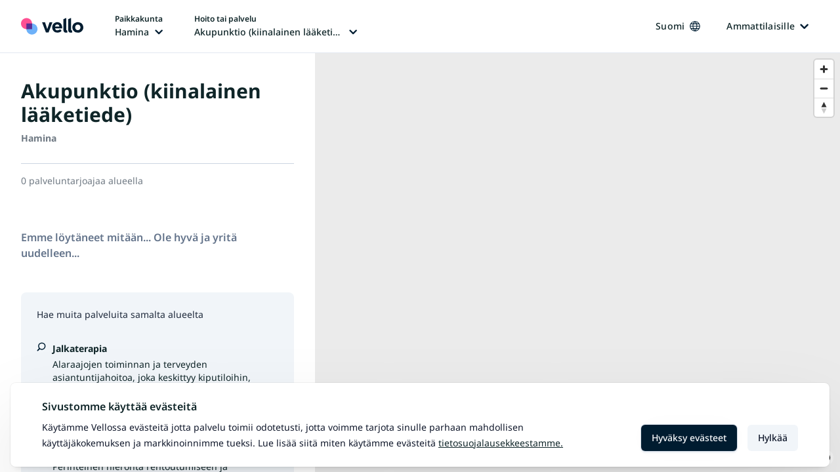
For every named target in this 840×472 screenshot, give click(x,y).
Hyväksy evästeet (689, 437)
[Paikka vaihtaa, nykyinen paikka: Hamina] (138, 26)
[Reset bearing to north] (823, 107)
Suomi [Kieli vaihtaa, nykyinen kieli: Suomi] (678, 26)
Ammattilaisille (767, 26)
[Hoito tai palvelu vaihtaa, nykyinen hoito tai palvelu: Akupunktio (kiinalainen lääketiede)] (276, 26)
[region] (577, 262)
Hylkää (773, 437)
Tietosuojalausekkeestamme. (500, 443)
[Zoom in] (823, 69)
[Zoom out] (823, 88)
